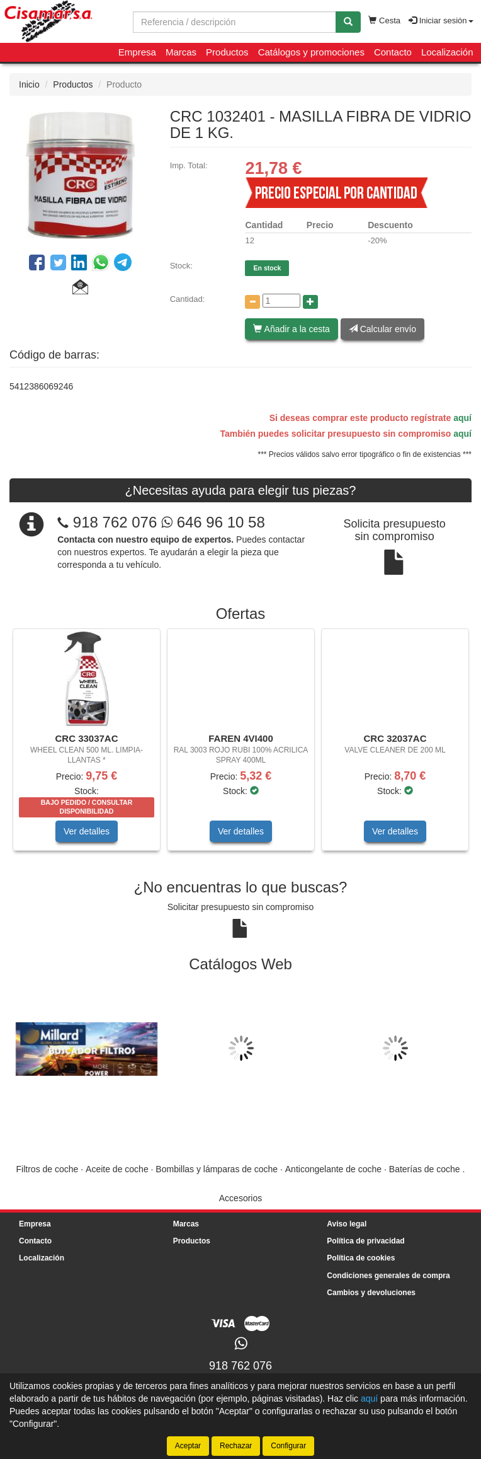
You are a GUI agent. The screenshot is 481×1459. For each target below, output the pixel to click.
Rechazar (236, 1445)
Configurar (288, 1445)
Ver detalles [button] (87, 831)
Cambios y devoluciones (371, 1292)
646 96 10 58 (213, 522)
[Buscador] (234, 22)
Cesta (384, 20)
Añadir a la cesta (291, 329)
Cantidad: (187, 299)
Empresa (137, 52)
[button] (80, 288)
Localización (447, 52)
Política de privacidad (365, 1241)
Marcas (181, 52)
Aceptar (188, 1445)
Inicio (29, 84)
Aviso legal (346, 1224)
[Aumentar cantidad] (310, 302)
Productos (227, 52)
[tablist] (240, 745)
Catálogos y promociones (311, 52)
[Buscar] (348, 22)
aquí (462, 418)
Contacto (393, 52)
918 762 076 (115, 522)
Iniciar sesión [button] (441, 20)
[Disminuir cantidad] (252, 302)
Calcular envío (382, 329)
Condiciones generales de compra (388, 1275)
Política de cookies (361, 1258)
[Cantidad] (281, 301)
